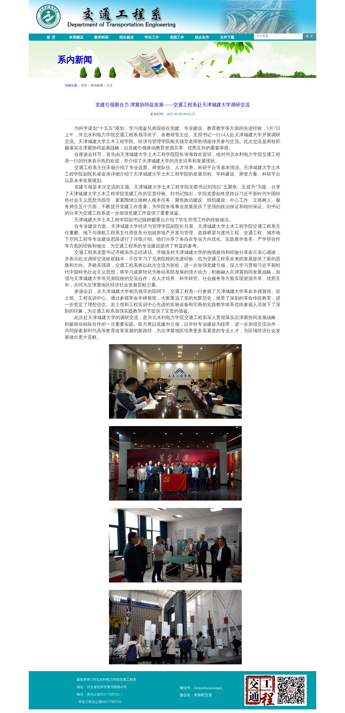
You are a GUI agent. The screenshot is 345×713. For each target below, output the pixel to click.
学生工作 (151, 37)
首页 (84, 85)
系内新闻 (75, 60)
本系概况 (76, 37)
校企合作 (202, 37)
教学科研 (101, 37)
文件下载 (227, 37)
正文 (109, 85)
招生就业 (126, 37)
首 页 (51, 37)
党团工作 (177, 37)
